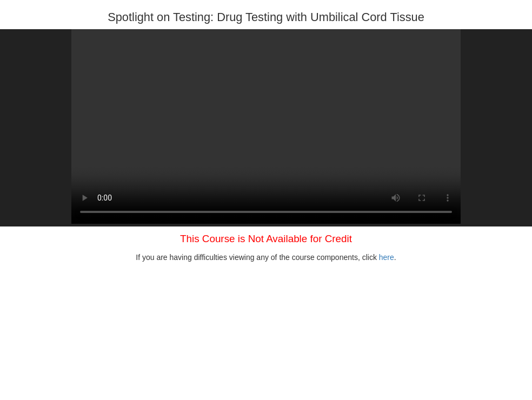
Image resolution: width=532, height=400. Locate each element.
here (386, 257)
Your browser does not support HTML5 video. (266, 126)
